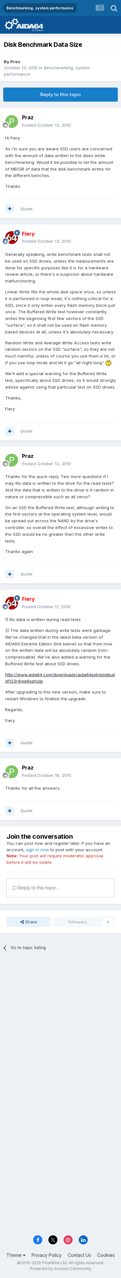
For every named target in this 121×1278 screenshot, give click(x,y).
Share (28, 922)
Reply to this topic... (35, 887)
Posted (46, 125)
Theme (15, 1255)
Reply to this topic (60, 94)
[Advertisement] (60, 1021)
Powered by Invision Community (60, 1268)
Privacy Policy (47, 1255)
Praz (15, 61)
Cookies (106, 1255)
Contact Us (79, 1255)
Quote (26, 208)
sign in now (37, 849)
